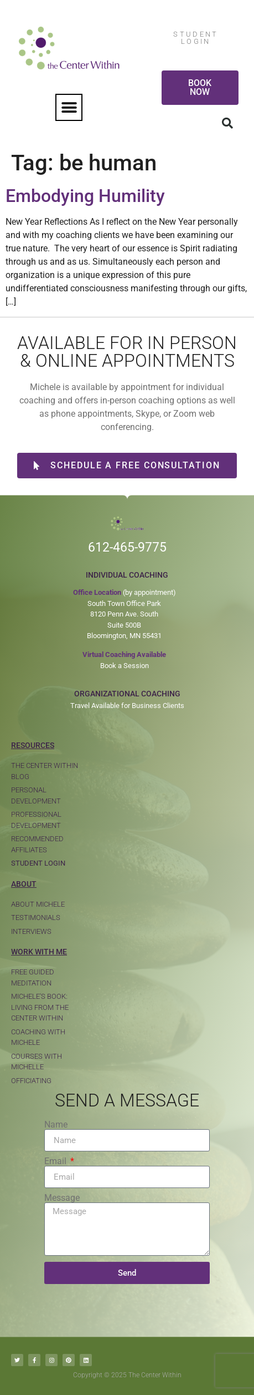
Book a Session (124, 665)
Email (56, 1161)
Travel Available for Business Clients (127, 705)
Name (56, 1124)
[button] (68, 107)
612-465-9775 (127, 547)
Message (62, 1198)
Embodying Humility (85, 195)
